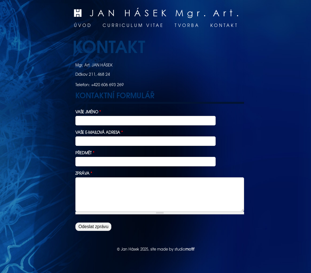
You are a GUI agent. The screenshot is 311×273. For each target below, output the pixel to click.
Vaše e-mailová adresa (99, 132)
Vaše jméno (88, 111)
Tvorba (187, 25)
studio (184, 249)
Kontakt (224, 25)
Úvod (83, 25)
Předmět (84, 152)
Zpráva (83, 173)
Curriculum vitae (133, 25)
